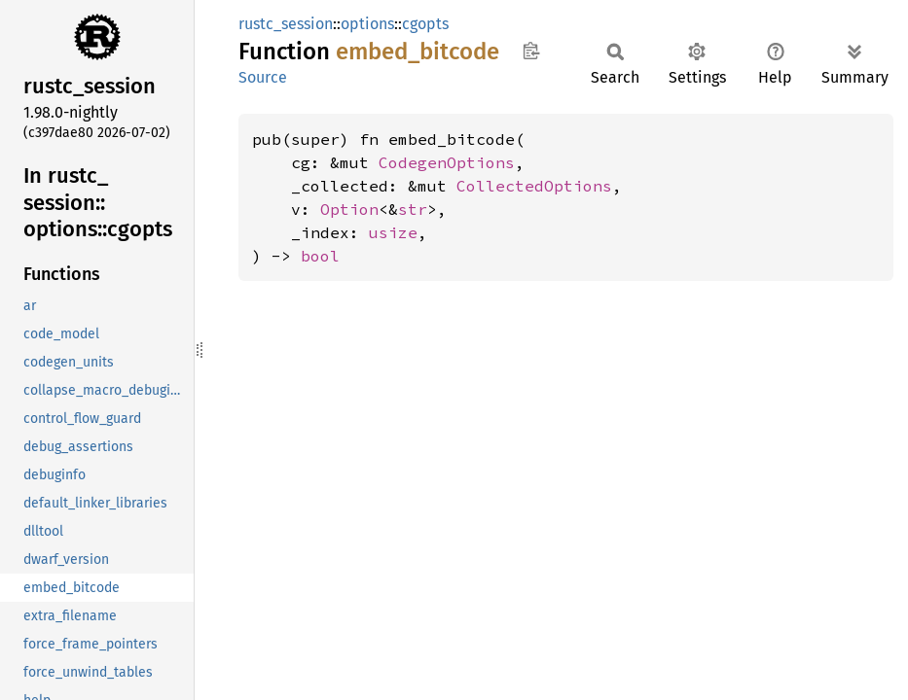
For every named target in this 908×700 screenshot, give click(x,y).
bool (320, 255)
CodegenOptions (447, 162)
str (412, 209)
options (367, 24)
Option (349, 209)
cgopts (425, 24)
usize (393, 232)
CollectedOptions (534, 185)
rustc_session (285, 24)
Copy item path (531, 50)
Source (262, 77)
